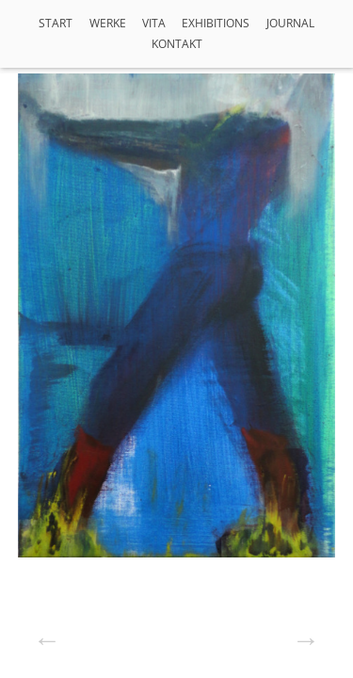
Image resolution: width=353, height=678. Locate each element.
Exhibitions (215, 23)
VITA (154, 23)
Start (55, 23)
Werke (107, 23)
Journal (290, 23)
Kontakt (177, 44)
